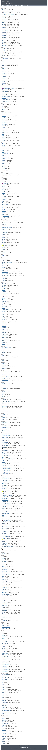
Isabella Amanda (5, 79)
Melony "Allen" (5, 521)
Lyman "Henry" (6, 503)
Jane (3, 129)
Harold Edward (5, 674)
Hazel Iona (4, 592)
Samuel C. (4, 140)
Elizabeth (4, 19)
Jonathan (4, 599)
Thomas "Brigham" (6, 536)
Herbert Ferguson (6, 594)
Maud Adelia (5, 705)
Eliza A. (3, 290)
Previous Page (20, 5)
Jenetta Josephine (6, 366)
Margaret (4, 53)
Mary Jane (4, 161)
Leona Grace (5, 380)
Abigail (3, 635)
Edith (3, 143)
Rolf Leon (4, 98)
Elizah (3, 295)
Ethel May (4, 463)
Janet (3, 155)
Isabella (3, 378)
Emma (3, 78)
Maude (3, 707)
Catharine (4, 399)
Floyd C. (4, 582)
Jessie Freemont (5, 425)
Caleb (3, 189)
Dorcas (3, 193)
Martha (3, 29)
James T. (4, 147)
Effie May (4, 75)
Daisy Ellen (5, 52)
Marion (3, 132)
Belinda (3, 360)
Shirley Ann (4, 422)
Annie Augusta (5, 643)
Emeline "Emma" (6, 664)
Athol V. (3, 566)
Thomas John (5, 731)
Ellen (3, 201)
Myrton (3, 109)
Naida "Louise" (5, 273)
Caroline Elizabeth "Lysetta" (8, 14)
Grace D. (4, 589)
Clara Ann (4, 452)
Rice (3, 38)
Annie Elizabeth (6, 445)
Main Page (3, 5)
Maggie (3, 508)
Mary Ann (4, 32)
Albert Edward (5, 437)
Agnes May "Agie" (6, 435)
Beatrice (4, 447)
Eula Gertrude (5, 467)
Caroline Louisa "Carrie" (8, 88)
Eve (3, 119)
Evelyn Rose (5, 667)
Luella (3, 83)
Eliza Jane (4, 197)
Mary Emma (4, 335)
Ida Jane (4, 122)
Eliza (3, 65)
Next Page (26, 5)
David (3, 17)
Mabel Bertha (5, 505)
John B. (3, 496)
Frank (3, 365)
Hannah (4, 206)
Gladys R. (4, 476)
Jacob (3, 107)
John (3, 156)
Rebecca (4, 35)
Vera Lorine (4, 733)
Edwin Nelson (5, 93)
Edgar (3, 576)
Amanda (4, 561)
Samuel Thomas (5, 275)
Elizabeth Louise (5, 94)
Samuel (3, 239)
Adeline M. (5, 183)
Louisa (3, 160)
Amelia (3, 70)
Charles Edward (5, 653)
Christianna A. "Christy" (7, 347)
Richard (3, 163)
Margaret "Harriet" (6, 627)
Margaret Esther (5, 513)
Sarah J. (4, 277)
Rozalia (3, 255)
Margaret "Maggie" (6, 511)
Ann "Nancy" (5, 48)
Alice (3, 104)
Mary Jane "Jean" (7, 520)
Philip (3, 61)
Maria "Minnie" (5, 628)
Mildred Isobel (5, 272)
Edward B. (4, 407)
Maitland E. (4, 604)
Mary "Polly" (4, 230)
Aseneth (5, 12)
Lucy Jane (5, 222)
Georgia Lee (5, 112)
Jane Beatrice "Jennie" (7, 495)
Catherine (4, 50)
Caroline (4, 286)
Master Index (14, 5)
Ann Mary (4, 116)
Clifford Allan (5, 654)
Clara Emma (5, 406)
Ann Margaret (5, 442)
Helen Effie (4, 383)
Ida (2, 106)
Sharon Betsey (5, 43)
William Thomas (5, 544)
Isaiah (3, 24)
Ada (3, 68)
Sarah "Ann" (6, 245)
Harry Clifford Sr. (5, 679)
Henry (3, 120)
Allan (3, 440)
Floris (3, 202)
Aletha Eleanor (5, 438)
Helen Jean (4, 485)
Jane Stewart (5, 153)
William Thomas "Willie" (8, 546)
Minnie (3, 234)
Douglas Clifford (5, 656)
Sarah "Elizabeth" (6, 99)
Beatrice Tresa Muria (7, 449)
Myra (3, 235)
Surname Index (8, 5)
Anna (3, 564)
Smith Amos (4, 45)
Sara (3, 240)
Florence (4, 304)
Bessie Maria (5, 450)
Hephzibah (4, 681)
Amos (3, 11)
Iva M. (3, 595)
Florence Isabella (7, 470)
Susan (3, 84)
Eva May (4, 666)
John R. (3, 158)
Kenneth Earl (5, 501)
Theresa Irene (5, 58)
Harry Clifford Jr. (5, 677)
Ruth (3, 40)
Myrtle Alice (4, 708)
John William (6, 216)
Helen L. (4, 211)
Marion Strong (5, 357)
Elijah (3, 577)
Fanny (3, 303)
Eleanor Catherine (6, 401)
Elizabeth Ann (5, 293)
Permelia (4, 34)
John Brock (4, 317)
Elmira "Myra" (5, 581)
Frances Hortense (6, 669)
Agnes (3, 434)
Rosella (3, 718)
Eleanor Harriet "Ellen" (7, 458)
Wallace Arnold (5, 735)
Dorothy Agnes (5, 453)
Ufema (3, 247)
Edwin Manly (5, 91)
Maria (3, 411)
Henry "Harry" (5, 486)
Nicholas (4, 713)
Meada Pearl (5, 608)
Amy (3, 71)
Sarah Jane (4, 531)
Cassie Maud (5, 571)
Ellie (3, 460)
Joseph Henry (5, 498)
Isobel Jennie (5, 490)
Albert (3, 559)
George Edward (5, 309)
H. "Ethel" (5, 550)
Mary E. (3, 334)
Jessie (3, 684)
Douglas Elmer (5, 455)
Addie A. (4, 9)
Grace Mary (4, 590)
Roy (3, 384)
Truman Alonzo (5, 538)
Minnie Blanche (5, 610)
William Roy (4, 543)
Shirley (3, 617)
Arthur (3, 646)
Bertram (4, 648)
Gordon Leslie (6, 478)
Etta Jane (4, 301)
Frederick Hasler (5, 376)
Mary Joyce (4, 703)
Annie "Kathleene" (6, 641)
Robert (3, 55)
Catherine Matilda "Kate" (7, 262)
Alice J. (3, 260)
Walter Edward (6, 539)
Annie (3, 186)
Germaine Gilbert (6, 586)
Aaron (3, 558)
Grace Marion (5, 480)
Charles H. (4, 73)
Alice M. (4, 391)
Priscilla (3, 414)
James (3, 127)
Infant (3, 268)
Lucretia (4, 221)
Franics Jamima (5, 204)
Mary (3, 134)
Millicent (4, 137)
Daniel (3, 16)
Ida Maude (4, 124)
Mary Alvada (5, 174)
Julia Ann (4, 600)
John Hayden (5, 427)
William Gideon (5, 101)
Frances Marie (5, 671)
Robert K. (4, 396)
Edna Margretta (5, 658)
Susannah (4, 613)
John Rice (4, 27)
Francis (3, 308)
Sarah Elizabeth (5, 723)
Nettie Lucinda (5, 712)
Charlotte (4, 263)
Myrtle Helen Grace (6, 710)
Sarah (3, 42)
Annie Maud (4, 645)
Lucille (3, 602)
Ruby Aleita (4, 720)
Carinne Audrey (5, 649)
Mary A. (3, 607)
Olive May (4, 525)
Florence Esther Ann (6, 468)
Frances (4, 306)
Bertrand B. (4, 569)
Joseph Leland (5, 500)
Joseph (3, 81)
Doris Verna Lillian (6, 574)
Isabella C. (4, 145)
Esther (3, 22)
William (3, 170)
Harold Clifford (5, 481)
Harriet (3, 209)
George (3, 173)
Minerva (4, 368)
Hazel (3, 483)
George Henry (5, 473)
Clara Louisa (5, 89)
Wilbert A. (4, 736)
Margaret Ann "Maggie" (7, 227)
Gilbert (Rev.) (5, 587)
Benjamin (4, 188)
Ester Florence (5, 299)
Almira (3, 184)
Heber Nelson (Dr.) (6, 96)
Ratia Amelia (5, 528)
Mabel (3, 689)
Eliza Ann (4, 196)
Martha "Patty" (5, 30)
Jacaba (4, 491)
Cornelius (4, 572)
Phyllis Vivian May (6, 526)
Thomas (4, 168)
